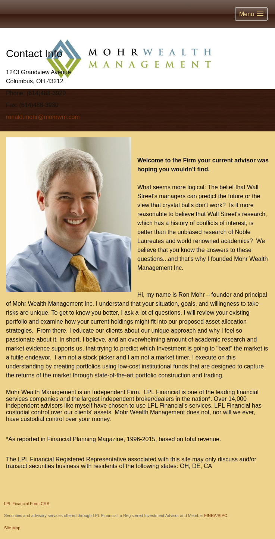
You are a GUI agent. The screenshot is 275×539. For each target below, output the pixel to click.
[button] (251, 14)
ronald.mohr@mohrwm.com (43, 117)
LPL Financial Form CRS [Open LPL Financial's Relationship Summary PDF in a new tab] (26, 503)
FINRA (210, 515)
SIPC (222, 515)
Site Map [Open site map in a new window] (12, 528)
